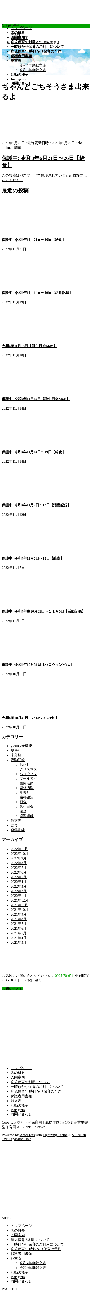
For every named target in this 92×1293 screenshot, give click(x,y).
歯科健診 (27, 797)
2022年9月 (19, 858)
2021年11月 (19, 905)
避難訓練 (27, 816)
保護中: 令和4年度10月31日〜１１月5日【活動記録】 (43, 611)
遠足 (23, 811)
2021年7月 (19, 924)
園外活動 (27, 788)
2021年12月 (19, 900)
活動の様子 (19, 1105)
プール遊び (28, 778)
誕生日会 (27, 806)
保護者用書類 (21, 1096)
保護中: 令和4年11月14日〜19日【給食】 (34, 452)
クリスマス (28, 769)
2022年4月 (19, 882)
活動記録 (18, 760)
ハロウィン (28, 774)
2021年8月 (19, 919)
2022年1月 (19, 896)
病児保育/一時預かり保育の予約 (36, 1091)
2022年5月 (19, 877)
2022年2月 (19, 891)
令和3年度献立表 (33, 70)
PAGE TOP (10, 1289)
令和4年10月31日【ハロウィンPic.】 (30, 718)
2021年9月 (19, 914)
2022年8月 (19, 863)
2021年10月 (19, 910)
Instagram (18, 1110)
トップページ (21, 1068)
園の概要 (18, 1073)
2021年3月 (19, 942)
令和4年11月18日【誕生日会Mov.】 (29, 346)
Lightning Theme (55, 1135)
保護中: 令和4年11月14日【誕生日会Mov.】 (36, 399)
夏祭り (16, 750)
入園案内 (18, 1077)
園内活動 (27, 783)
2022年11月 (19, 849)
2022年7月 (19, 867)
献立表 (16, 821)
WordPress (27, 1135)
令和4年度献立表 (33, 65)
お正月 (25, 764)
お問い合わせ (21, 1114)
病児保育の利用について (30, 1082)
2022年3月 (19, 886)
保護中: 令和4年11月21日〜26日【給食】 (34, 240)
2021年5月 (19, 933)
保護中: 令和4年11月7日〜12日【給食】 (33, 558)
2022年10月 (19, 853)
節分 (23, 802)
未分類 (16, 755)
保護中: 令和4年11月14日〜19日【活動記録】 (37, 293)
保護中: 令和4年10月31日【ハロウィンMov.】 (38, 664)
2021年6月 (19, 928)
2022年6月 (19, 872)
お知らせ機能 (21, 746)
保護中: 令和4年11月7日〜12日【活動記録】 (36, 505)
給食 (17, 147)
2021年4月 (19, 938)
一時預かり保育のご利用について (37, 1087)
